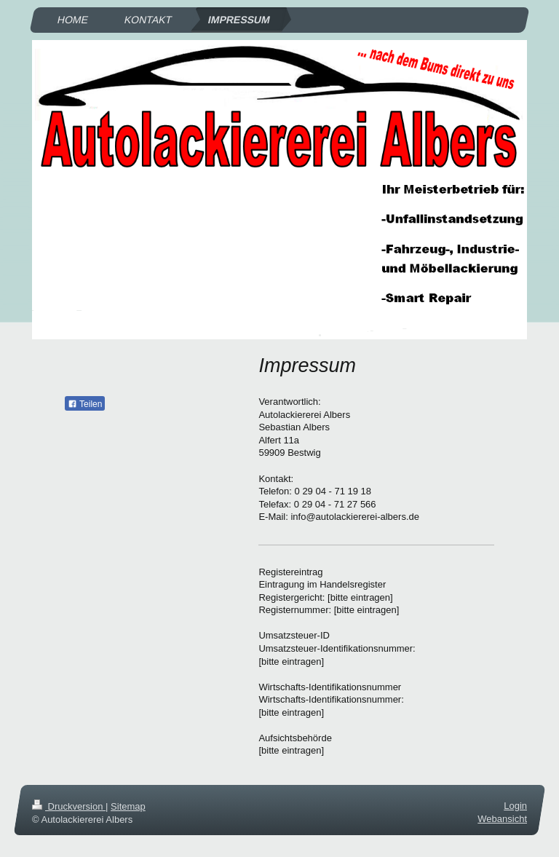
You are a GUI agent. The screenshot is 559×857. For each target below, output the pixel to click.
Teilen (85, 404)
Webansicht (502, 818)
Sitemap (128, 806)
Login (515, 805)
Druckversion (69, 806)
